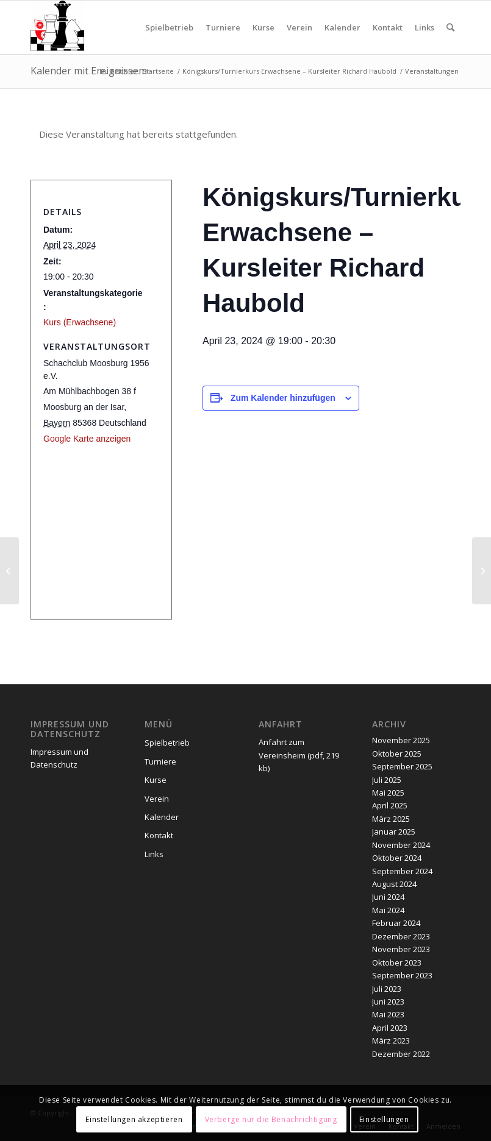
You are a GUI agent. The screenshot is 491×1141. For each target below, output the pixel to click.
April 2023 (389, 1027)
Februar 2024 (396, 922)
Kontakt (159, 835)
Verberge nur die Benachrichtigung (271, 1119)
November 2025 (401, 740)
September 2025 (402, 766)
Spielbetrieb (167, 742)
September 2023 (402, 975)
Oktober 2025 (396, 753)
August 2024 (394, 883)
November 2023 (401, 949)
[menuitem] (169, 27)
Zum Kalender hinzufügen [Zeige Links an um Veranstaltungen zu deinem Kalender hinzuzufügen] (283, 398)
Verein (157, 798)
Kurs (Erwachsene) (79, 322)
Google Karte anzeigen (87, 438)
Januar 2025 (393, 831)
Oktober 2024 (396, 857)
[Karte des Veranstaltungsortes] (94, 529)
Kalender (162, 816)
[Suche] (450, 27)
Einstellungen (384, 1119)
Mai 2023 (388, 1014)
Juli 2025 (386, 779)
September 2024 (402, 871)
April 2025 (389, 805)
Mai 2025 (388, 792)
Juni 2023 (388, 1001)
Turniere (160, 761)
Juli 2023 (386, 988)
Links (154, 854)
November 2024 (401, 844)
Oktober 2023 (396, 962)
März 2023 (391, 1040)
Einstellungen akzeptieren (133, 1119)
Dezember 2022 (401, 1053)
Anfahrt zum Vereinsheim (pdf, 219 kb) (299, 755)
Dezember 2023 (401, 936)
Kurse (156, 779)
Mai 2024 (388, 910)
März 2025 (391, 818)
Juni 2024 (388, 896)
